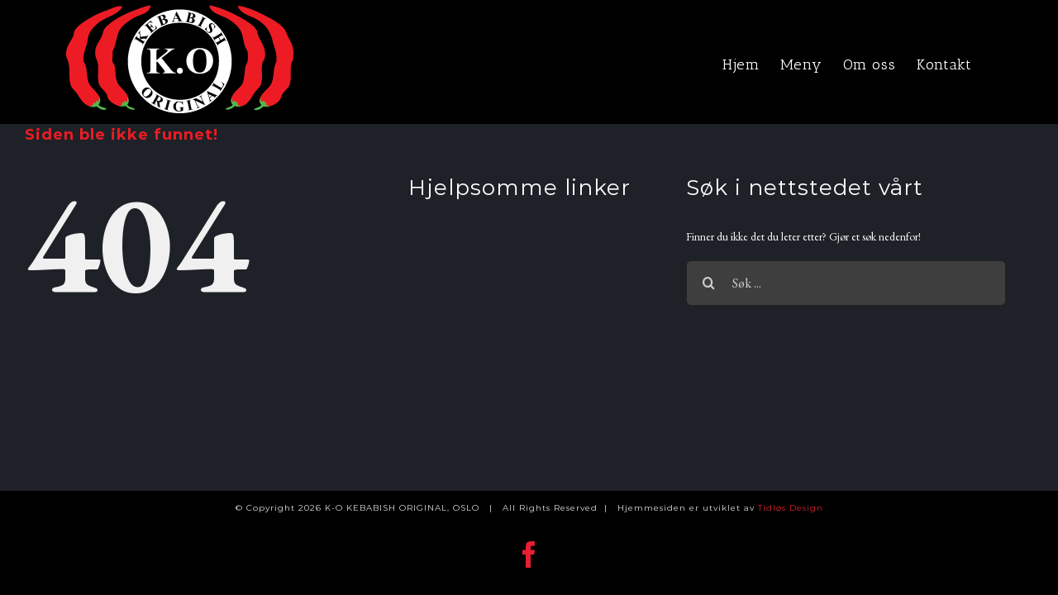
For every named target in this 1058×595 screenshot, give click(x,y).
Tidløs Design (790, 507)
